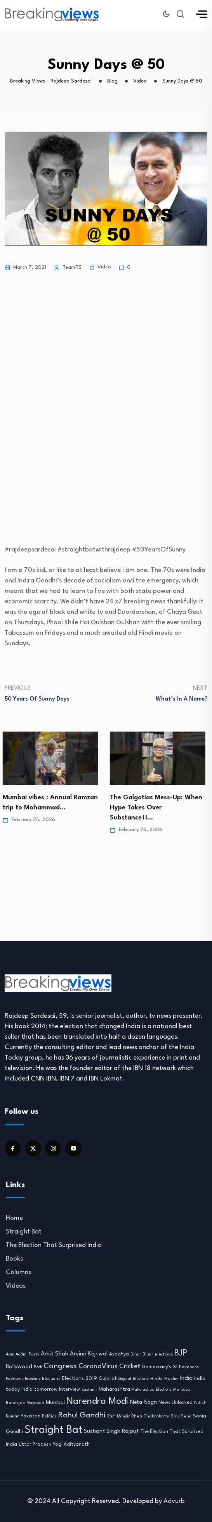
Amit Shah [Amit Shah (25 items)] (54, 1354)
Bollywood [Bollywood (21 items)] (19, 1367)
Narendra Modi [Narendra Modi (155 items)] (97, 1401)
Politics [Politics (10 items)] (49, 1416)
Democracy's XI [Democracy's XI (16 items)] (159, 1366)
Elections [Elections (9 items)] (51, 1379)
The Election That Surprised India (54, 1245)
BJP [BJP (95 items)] (180, 1353)
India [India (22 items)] (186, 1378)
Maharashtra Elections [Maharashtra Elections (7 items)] (152, 1389)
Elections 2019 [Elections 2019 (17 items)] (79, 1378)
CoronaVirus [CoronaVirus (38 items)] (98, 1366)
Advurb (174, 1501)
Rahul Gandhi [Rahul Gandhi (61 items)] (82, 1415)
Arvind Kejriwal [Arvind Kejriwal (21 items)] (89, 1354)
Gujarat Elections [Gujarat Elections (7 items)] (133, 1379)
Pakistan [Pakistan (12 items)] (30, 1416)
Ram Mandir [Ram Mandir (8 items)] (118, 1416)
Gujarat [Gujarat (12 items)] (108, 1378)
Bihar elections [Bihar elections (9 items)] (157, 1354)
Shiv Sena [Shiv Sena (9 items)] (181, 1416)
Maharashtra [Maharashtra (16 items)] (114, 1389)
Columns (18, 1272)
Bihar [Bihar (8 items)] (135, 1354)
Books (14, 1259)
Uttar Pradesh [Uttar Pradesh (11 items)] (35, 1444)
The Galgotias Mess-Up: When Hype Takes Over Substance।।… (158, 807)
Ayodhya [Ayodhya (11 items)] (119, 1354)
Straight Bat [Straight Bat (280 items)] (53, 1430)
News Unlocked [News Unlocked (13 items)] (175, 1402)
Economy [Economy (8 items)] (32, 1379)
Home (14, 1218)
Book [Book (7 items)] (38, 1367)
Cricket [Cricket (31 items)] (129, 1366)
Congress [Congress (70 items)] (60, 1366)
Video (104, 267)
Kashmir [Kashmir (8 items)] (89, 1389)
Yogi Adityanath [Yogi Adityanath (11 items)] (71, 1444)
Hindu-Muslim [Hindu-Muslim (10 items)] (164, 1378)
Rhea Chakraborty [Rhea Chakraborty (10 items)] (150, 1416)
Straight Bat (24, 1231)
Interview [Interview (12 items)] (69, 1389)
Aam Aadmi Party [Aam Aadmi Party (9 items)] (22, 1354)
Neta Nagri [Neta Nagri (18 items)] (143, 1402)
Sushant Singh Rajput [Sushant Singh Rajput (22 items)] (111, 1431)
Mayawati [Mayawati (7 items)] (35, 1403)
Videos (16, 1286)
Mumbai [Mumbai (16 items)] (55, 1402)
